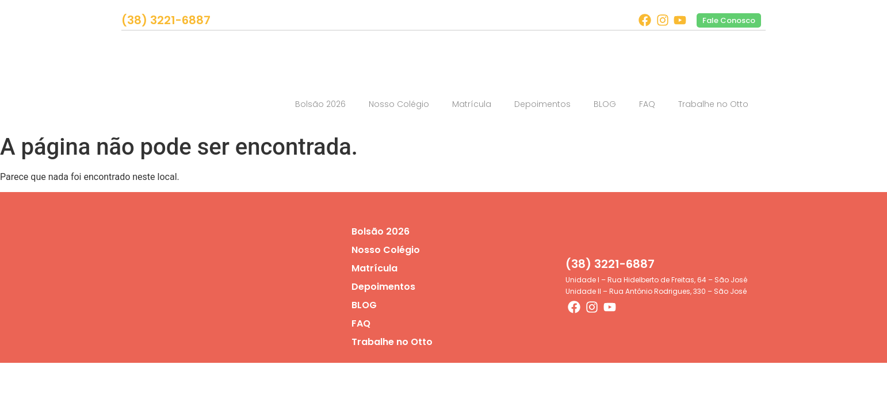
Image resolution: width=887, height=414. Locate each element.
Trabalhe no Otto (713, 104)
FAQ (647, 104)
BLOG (605, 104)
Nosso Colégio (399, 104)
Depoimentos (542, 104)
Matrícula (471, 104)
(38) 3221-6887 (166, 20)
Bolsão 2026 (320, 104)
